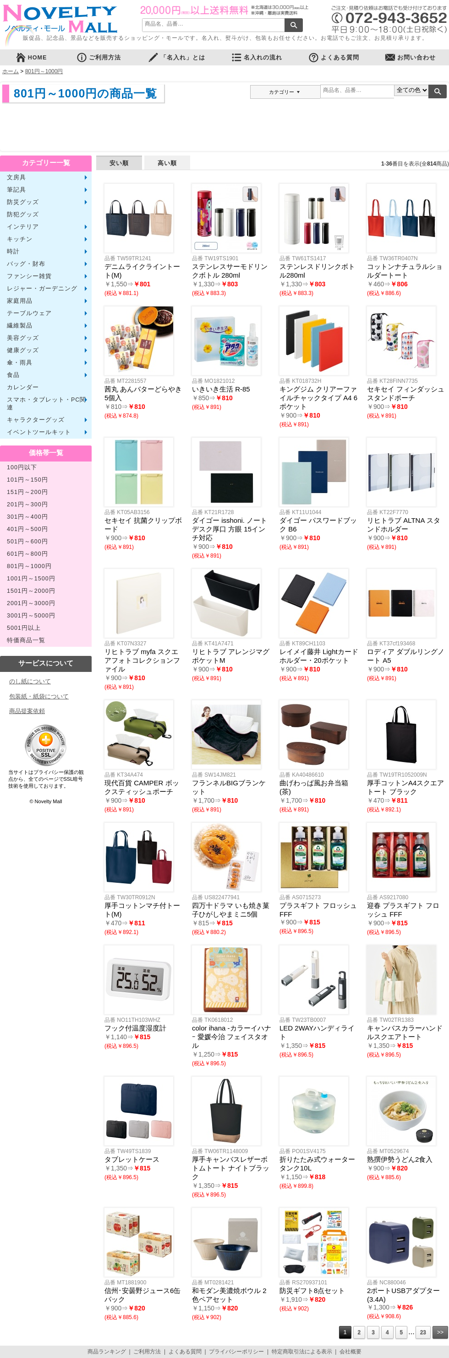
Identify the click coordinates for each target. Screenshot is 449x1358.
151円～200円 (27, 492)
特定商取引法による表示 (302, 1351)
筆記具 (16, 190)
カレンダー (23, 387)
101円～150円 (27, 480)
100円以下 (22, 467)
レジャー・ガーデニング (42, 288)
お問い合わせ (410, 57)
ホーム (10, 71)
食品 (13, 375)
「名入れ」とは (176, 57)
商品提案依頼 (27, 711)
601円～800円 (27, 554)
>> (440, 1332)
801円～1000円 (44, 71)
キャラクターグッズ (36, 420)
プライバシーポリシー (236, 1351)
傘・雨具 (20, 363)
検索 (294, 25)
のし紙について (30, 681)
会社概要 (350, 1351)
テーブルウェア (29, 313)
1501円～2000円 (31, 591)
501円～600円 (27, 541)
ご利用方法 (98, 57)
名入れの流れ (256, 57)
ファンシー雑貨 (29, 276)
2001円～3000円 (31, 603)
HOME (31, 57)
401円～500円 (27, 529)
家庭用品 (20, 301)
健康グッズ (23, 350)
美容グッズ (23, 338)
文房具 (16, 177)
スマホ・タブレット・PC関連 (46, 404)
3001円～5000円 (31, 615)
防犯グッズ (23, 214)
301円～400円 (27, 517)
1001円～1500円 (31, 578)
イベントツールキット (39, 432)
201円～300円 (27, 504)
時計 (13, 251)
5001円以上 (24, 628)
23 (423, 1332)
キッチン (20, 239)
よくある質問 (333, 57)
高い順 (167, 163)
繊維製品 (20, 325)
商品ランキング (107, 1351)
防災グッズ (23, 202)
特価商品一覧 (26, 640)
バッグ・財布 (26, 264)
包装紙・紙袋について (39, 696)
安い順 (119, 163)
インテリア (23, 227)
